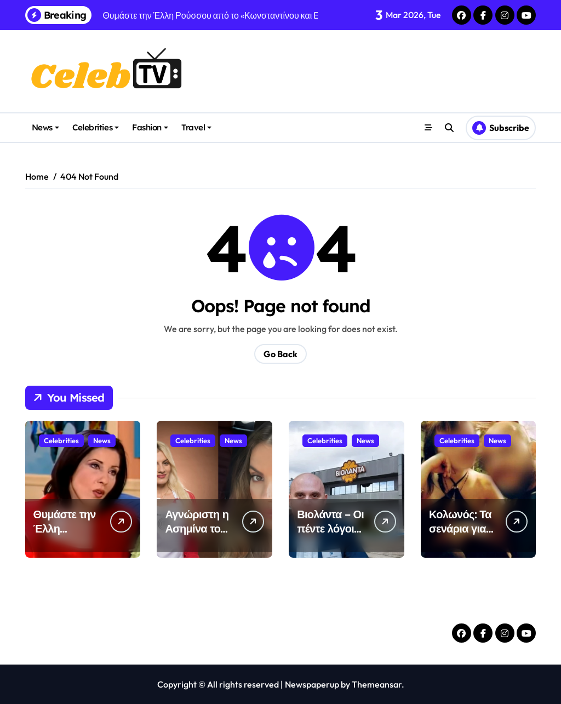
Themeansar (377, 684)
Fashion (150, 127)
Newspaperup (312, 684)
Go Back (280, 353)
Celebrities (95, 127)
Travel (196, 127)
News (45, 127)
